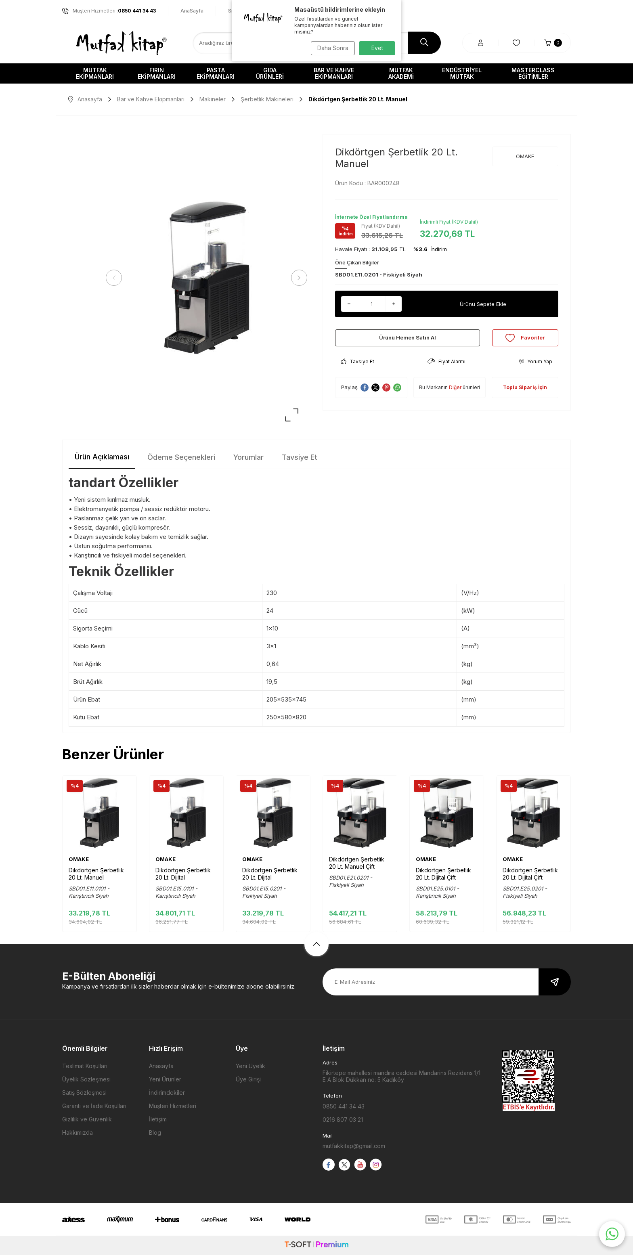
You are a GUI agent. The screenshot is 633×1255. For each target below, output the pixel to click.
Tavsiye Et (357, 367)
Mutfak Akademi (401, 73)
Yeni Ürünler (165, 1079)
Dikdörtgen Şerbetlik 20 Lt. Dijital (183, 874)
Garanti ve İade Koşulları (94, 1105)
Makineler (212, 99)
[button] (117, 278)
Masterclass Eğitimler (533, 73)
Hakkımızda (77, 1132)
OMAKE (525, 156)
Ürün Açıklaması (102, 457)
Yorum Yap (535, 367)
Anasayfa (85, 99)
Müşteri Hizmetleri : (109, 11)
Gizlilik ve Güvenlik (87, 1119)
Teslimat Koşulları (84, 1065)
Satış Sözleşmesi (84, 1092)
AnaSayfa (191, 11)
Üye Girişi (248, 1079)
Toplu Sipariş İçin (525, 393)
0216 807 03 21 (343, 1119)
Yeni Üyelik (250, 1065)
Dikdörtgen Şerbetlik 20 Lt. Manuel (96, 874)
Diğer (455, 393)
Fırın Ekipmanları (157, 73)
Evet (377, 47)
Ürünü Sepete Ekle (483, 304)
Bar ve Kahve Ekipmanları (334, 73)
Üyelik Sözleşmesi (86, 1079)
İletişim (158, 1119)
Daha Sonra (330, 47)
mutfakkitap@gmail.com (354, 1145)
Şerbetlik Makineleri (267, 99)
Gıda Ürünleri (270, 73)
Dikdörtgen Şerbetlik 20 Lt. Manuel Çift (356, 863)
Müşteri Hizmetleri (172, 1105)
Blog (155, 1132)
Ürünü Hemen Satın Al (407, 340)
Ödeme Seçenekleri (181, 457)
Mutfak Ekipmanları (95, 73)
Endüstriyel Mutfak (462, 73)
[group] (206, 278)
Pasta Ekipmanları (216, 73)
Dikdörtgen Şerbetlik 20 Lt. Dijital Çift (443, 874)
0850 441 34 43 (344, 1106)
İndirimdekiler (167, 1092)
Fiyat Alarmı (446, 367)
